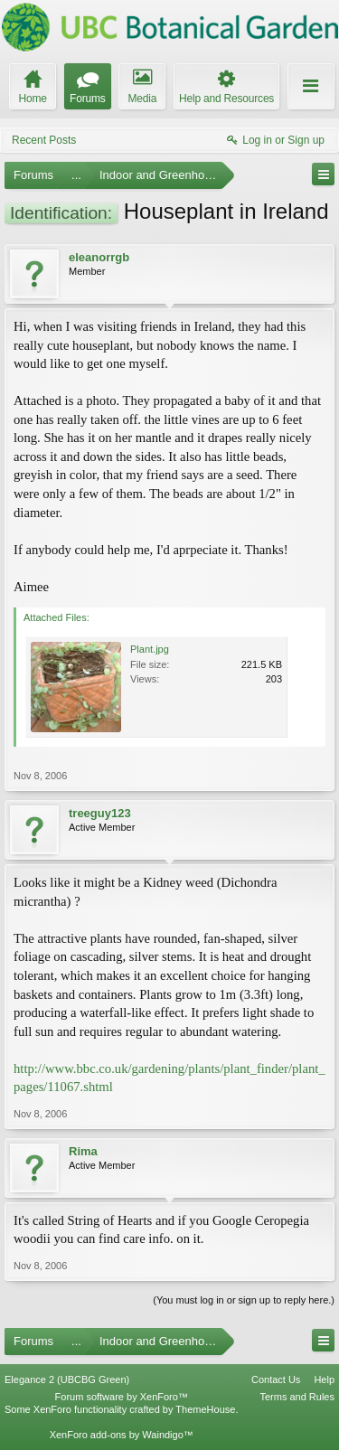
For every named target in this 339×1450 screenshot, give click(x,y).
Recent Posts (44, 140)
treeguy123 (100, 813)
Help (324, 1379)
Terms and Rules (296, 1396)
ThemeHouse (205, 1409)
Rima (83, 1151)
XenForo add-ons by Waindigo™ (121, 1434)
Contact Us (275, 1379)
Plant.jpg (149, 649)
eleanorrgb (99, 257)
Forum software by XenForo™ (121, 1396)
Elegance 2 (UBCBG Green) (67, 1379)
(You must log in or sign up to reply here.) (243, 1300)
